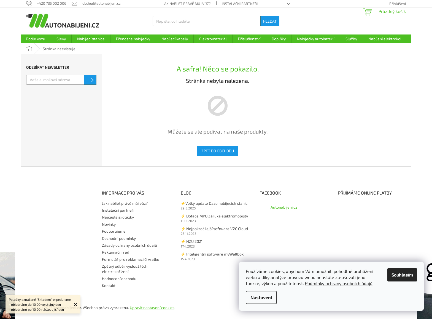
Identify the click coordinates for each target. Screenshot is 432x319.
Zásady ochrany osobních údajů (129, 245)
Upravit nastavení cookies (152, 307)
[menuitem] (36, 38)
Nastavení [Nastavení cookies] (261, 297)
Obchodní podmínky (119, 238)
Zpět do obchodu (217, 150)
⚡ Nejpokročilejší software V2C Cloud (214, 228)
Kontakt (108, 285)
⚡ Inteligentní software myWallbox (212, 254)
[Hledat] (216, 21)
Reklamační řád (115, 252)
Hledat (270, 21)
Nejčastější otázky (118, 217)
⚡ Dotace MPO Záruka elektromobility (214, 216)
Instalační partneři (240, 3)
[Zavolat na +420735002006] (49, 3)
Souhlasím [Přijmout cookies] (402, 274)
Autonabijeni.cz (284, 207)
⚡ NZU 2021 (192, 241)
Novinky (109, 224)
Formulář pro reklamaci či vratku (130, 259)
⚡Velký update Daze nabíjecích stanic (214, 203)
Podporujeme (114, 231)
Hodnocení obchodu (119, 278)
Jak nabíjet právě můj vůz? (187, 3)
